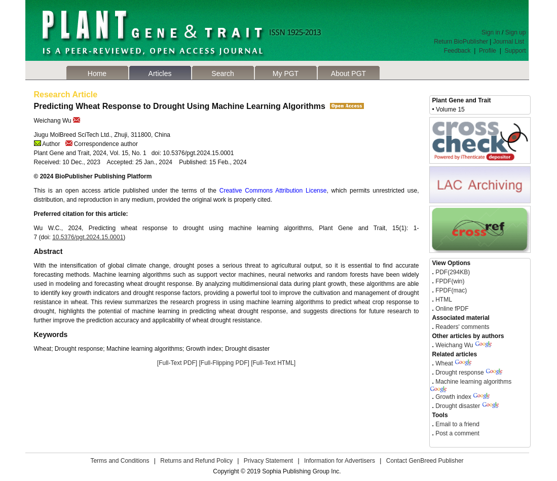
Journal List (509, 41)
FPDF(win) (449, 281)
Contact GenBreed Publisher (425, 460)
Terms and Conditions (119, 460)
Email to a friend (456, 424)
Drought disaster (457, 406)
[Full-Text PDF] (177, 362)
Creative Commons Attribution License (273, 190)
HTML (443, 299)
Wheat (444, 363)
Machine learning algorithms (473, 381)
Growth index (453, 396)
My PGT (286, 73)
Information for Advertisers (339, 460)
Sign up (515, 32)
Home (97, 73)
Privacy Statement (268, 460)
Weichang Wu (454, 345)
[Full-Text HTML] (273, 362)
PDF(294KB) (452, 272)
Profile (487, 50)
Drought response (459, 372)
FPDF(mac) (450, 290)
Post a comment (456, 433)
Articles (160, 73)
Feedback (457, 50)
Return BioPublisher (461, 41)
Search (222, 73)
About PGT (348, 73)
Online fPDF (451, 308)
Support (515, 50)
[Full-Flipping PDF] (224, 362)
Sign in (490, 32)
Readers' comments (462, 326)
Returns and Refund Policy (196, 460)
